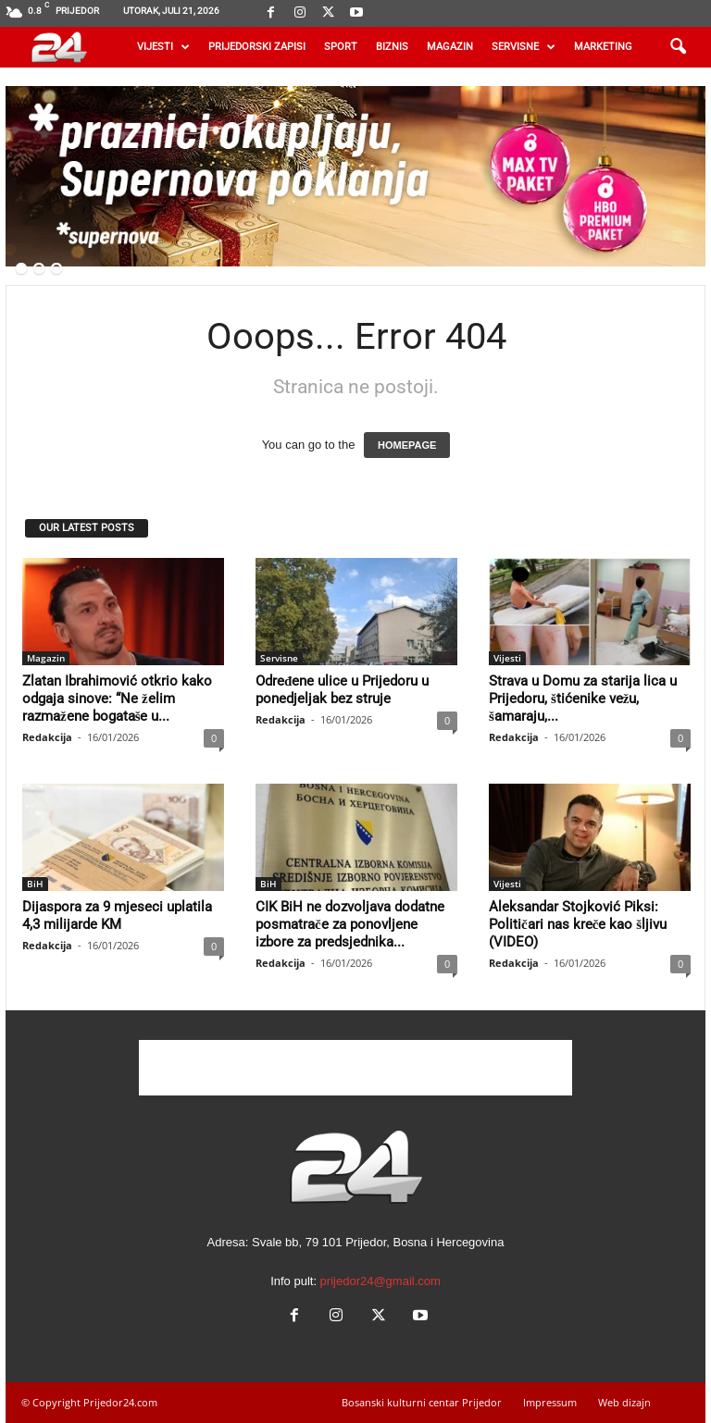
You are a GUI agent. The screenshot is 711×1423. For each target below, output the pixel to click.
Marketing (603, 47)
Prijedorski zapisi (257, 47)
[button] (677, 47)
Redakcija (47, 737)
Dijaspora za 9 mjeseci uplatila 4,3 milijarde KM (117, 915)
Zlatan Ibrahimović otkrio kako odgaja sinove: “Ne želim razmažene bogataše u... (117, 698)
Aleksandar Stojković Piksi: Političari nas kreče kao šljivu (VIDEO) (578, 924)
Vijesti (163, 47)
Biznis (392, 47)
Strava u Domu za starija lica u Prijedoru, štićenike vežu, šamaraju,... (583, 698)
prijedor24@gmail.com (380, 1281)
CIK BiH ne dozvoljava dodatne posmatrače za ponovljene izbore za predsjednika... (350, 924)
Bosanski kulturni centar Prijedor (422, 1402)
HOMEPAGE (407, 445)
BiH (35, 883)
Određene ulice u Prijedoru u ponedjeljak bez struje (342, 690)
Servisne (523, 47)
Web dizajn (624, 1402)
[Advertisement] (355, 1067)
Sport (340, 47)
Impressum (550, 1402)
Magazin (450, 47)
